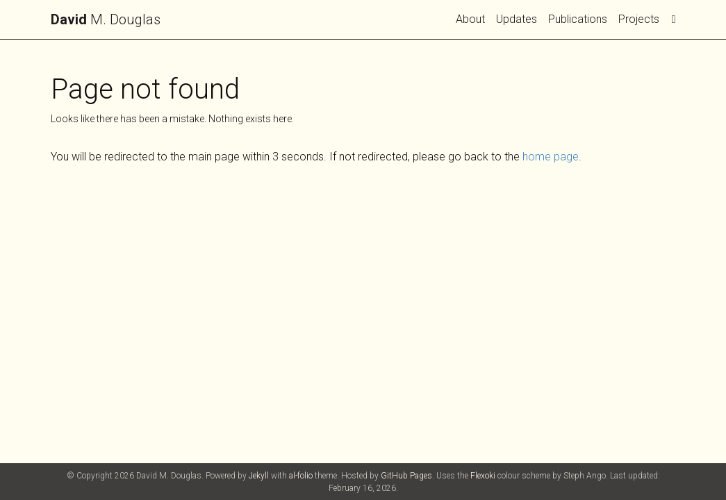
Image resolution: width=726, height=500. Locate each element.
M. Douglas (105, 19)
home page (550, 156)
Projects (638, 19)
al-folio (301, 476)
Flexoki (482, 476)
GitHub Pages (406, 476)
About (470, 19)
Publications (577, 19)
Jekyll (259, 476)
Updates (516, 19)
